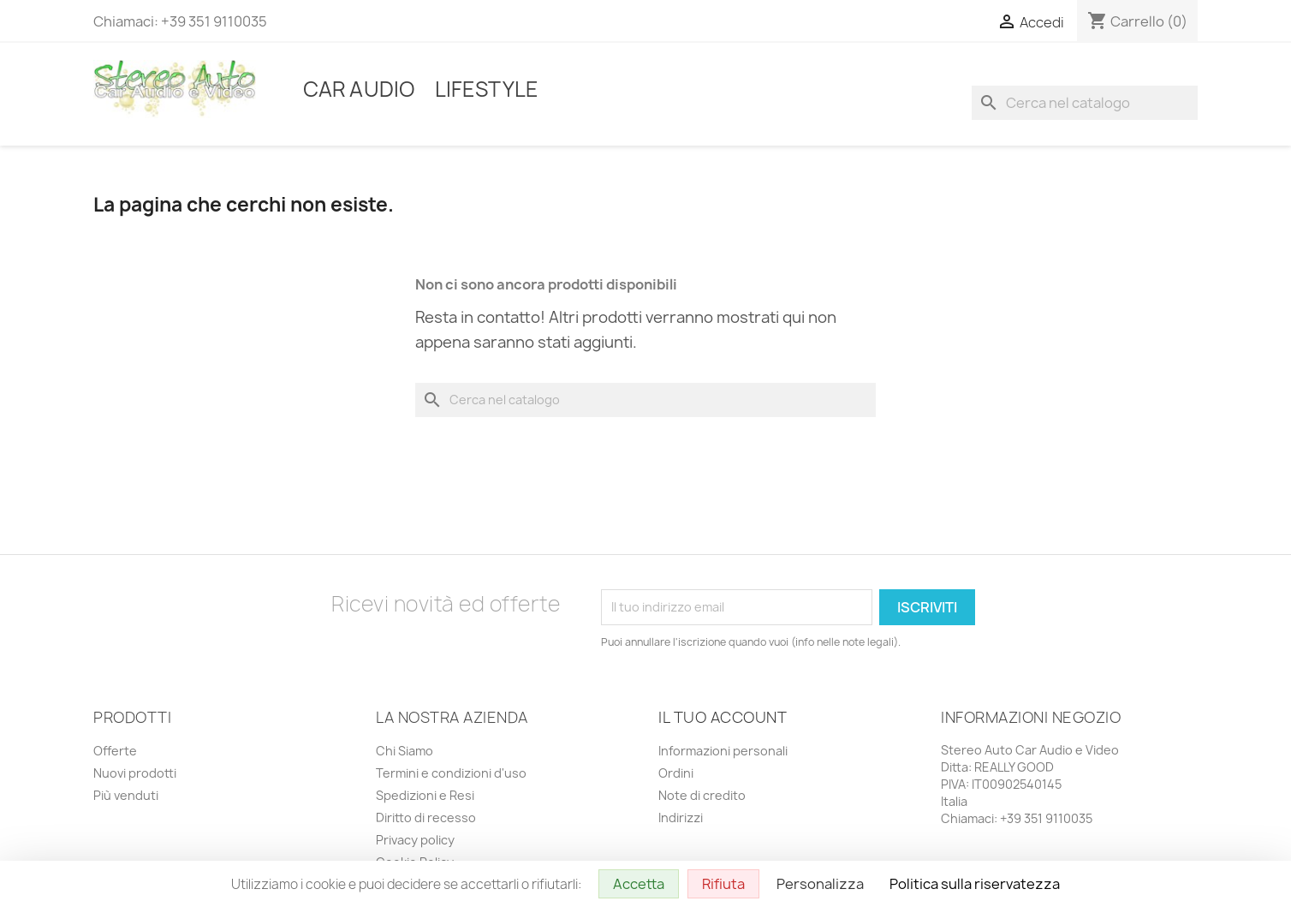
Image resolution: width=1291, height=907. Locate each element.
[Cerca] (1085, 103)
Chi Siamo (404, 751)
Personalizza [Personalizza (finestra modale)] (820, 883)
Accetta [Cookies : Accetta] (638, 883)
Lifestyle (486, 89)
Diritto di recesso (426, 817)
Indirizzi (680, 817)
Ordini (675, 773)
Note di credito (702, 795)
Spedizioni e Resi (425, 795)
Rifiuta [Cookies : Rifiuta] (723, 883)
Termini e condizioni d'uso (451, 773)
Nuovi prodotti (134, 773)
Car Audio (359, 89)
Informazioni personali (723, 751)
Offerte (115, 751)
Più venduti (125, 795)
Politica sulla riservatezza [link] (974, 883)
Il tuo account (722, 717)
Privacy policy (415, 840)
